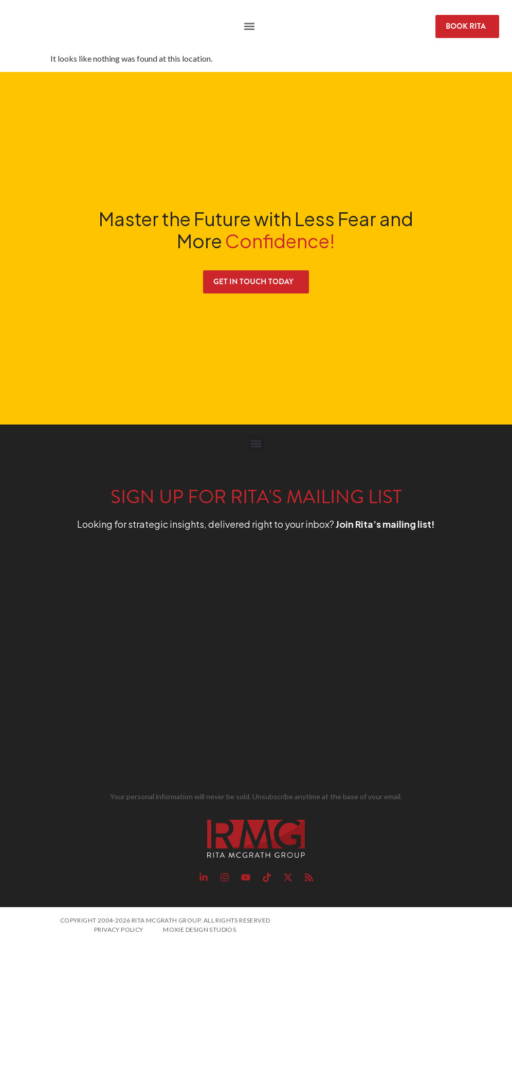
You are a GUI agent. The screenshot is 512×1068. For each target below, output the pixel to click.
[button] (249, 26)
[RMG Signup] (237, 663)
